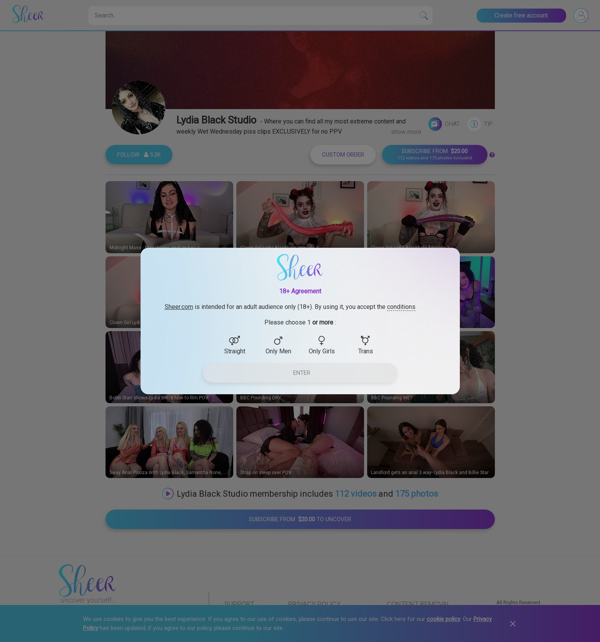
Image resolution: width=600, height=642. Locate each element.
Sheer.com (179, 306)
